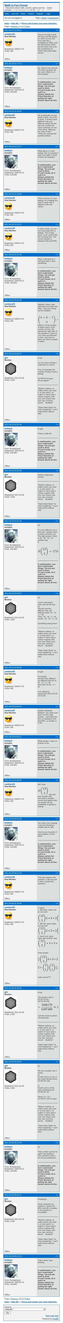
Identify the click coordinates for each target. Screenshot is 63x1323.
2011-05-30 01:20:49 (13, 903)
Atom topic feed (52, 1316)
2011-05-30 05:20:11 (13, 1195)
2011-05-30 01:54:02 (13, 1062)
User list (15, 14)
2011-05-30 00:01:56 (13, 819)
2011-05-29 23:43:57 (13, 593)
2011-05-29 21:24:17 (13, 147)
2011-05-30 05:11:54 (13, 1143)
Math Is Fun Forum (16, 5)
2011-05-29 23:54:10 (13, 706)
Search (31, 14)
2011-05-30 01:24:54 (13, 988)
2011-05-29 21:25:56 (13, 194)
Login (48, 14)
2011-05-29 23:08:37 (13, 354)
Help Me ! (15, 23)
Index (7, 14)
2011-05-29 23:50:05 (13, 667)
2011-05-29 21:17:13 (13, 64)
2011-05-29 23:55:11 (13, 737)
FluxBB (55, 1319)
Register (39, 14)
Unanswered (53, 18)
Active (44, 18)
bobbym (8, 68)
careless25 (10, 34)
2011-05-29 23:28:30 (13, 471)
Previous (14, 26)
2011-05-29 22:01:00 (13, 300)
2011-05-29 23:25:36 (13, 425)
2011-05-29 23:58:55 (13, 780)
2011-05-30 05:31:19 (13, 1256)
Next (28, 26)
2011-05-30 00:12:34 (13, 873)
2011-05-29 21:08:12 (13, 30)
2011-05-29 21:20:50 (13, 111)
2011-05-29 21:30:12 (13, 224)
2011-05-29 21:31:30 (13, 255)
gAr (6, 358)
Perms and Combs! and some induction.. (39, 23)
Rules (23, 14)
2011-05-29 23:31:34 (13, 521)
